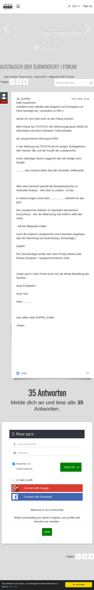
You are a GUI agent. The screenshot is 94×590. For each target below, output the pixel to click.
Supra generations (61, 32)
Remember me (23, 464)
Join (47, 531)
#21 (87, 373)
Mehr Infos (13, 587)
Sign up (87, 6)
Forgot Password (24, 469)
